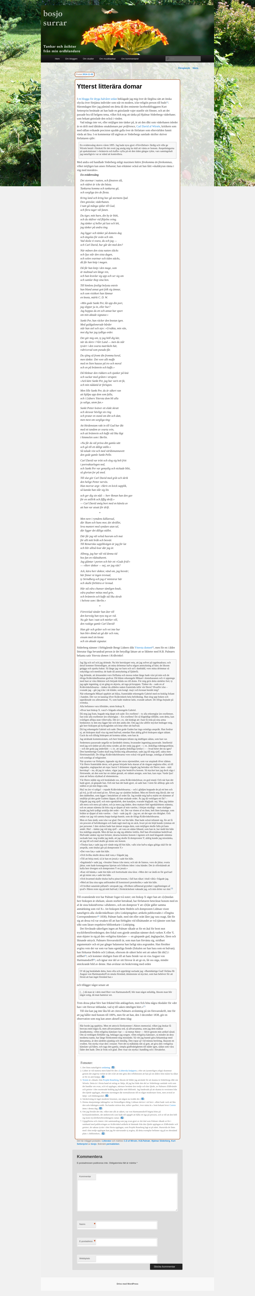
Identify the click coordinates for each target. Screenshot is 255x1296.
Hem (57, 58)
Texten (85, 1080)
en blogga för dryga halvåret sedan (97, 98)
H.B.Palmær (144, 1141)
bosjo (93, 1144)
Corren (172, 1105)
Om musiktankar (107, 58)
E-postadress (87, 1241)
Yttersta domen (143, 647)
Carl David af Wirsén (148, 126)
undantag (106, 1067)
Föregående (183, 68)
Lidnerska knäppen (127, 1070)
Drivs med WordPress (127, 1284)
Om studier (88, 58)
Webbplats (84, 1258)
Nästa (197, 68)
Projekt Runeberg (110, 1080)
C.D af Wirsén (130, 1141)
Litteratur (106, 1141)
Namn (87, 1224)
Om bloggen (71, 58)
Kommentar (85, 1176)
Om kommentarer (130, 58)
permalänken (113, 1144)
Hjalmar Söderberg (160, 1141)
